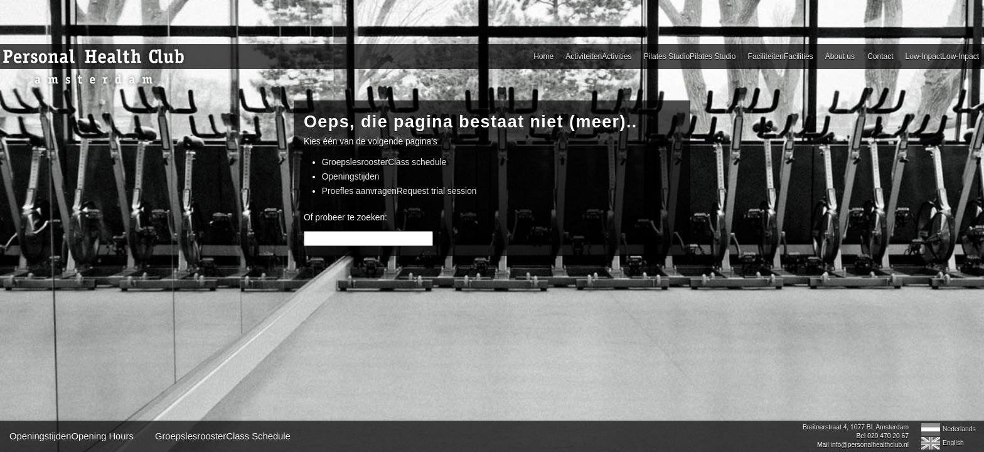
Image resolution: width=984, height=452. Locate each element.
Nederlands (774, 429)
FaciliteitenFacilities (528, 56)
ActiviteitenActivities (292, 56)
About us (607, 56)
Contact (663, 56)
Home (218, 56)
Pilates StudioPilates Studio (410, 56)
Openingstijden (460, 176)
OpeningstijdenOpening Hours (256, 436)
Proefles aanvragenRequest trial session (508, 191)
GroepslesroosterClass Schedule (407, 436)
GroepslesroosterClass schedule (493, 162)
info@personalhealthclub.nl (685, 444)
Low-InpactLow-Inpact (745, 56)
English (768, 442)
